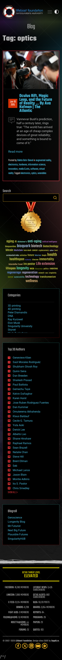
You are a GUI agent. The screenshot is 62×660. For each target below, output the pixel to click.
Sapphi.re (55, 641)
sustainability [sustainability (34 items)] (19, 277)
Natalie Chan (20, 452)
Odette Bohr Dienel (25, 160)
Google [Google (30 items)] (44, 255)
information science (36, 165)
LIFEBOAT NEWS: (40, 587)
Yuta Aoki (18, 425)
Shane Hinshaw (22, 438)
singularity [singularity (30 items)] (52, 273)
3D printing (14, 305)
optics (34, 173)
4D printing (14, 309)
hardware (23, 165)
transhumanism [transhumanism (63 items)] (48, 276)
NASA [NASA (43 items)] (32, 269)
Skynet (12, 329)
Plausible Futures (18, 534)
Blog (31, 26)
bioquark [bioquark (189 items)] (23, 246)
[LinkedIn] (31, 646)
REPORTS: (37, 612)
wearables (42, 173)
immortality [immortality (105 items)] (46, 259)
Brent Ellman (20, 461)
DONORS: (20, 607)
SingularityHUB (16, 538)
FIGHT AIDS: (13, 612)
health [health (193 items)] (52, 254)
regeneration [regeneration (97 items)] (30, 272)
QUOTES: (36, 630)
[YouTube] (38, 646)
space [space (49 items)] (10, 276)
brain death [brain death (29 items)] (27, 250)
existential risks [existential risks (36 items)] (12, 255)
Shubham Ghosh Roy (25, 366)
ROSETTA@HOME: (18, 622)
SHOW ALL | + (13, 492)
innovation (13, 169)
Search (55, 198)
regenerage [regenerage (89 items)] (14, 272)
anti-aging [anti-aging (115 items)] (34, 241)
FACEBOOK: (9, 587)
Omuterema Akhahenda (26, 411)
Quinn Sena (19, 371)
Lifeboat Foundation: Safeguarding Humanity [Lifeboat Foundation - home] (23, 12)
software (34, 169)
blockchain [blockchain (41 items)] (18, 250)
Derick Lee (19, 429)
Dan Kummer (20, 407)
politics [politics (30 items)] (46, 269)
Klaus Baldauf (21, 416)
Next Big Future (17, 530)
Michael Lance (21, 470)
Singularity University (20, 326)
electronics (13, 165)
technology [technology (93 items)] (32, 277)
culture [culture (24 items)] (52, 250)
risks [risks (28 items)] (46, 273)
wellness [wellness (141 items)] (32, 281)
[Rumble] (44, 646)
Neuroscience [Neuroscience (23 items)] (39, 269)
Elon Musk (14, 322)
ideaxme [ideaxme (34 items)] (35, 260)
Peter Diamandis (17, 312)
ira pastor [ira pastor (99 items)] (29, 264)
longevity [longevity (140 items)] (23, 268)
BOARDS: (37, 607)
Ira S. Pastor (20, 483)
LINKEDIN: (10, 595)
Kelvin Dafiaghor (22, 393)
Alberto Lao (19, 434)
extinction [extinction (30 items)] (23, 255)
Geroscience (15, 517)
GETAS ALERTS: (39, 595)
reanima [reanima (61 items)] (54, 268)
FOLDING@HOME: (10, 617)
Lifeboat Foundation (24, 641)
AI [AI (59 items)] (16, 241)
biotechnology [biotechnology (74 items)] (50, 246)
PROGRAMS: (38, 617)
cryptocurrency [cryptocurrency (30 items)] (44, 250)
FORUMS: (22, 630)
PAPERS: (36, 622)
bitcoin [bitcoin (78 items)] (9, 250)
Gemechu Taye (21, 389)
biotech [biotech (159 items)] (36, 246)
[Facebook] (18, 646)
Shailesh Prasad (22, 380)
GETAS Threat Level (31, 575)
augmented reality (43, 160)
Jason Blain (20, 474)
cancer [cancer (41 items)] (35, 250)
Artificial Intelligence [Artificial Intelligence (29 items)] (49, 242)
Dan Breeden (20, 375)
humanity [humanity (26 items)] (28, 260)
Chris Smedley (21, 488)
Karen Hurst (19, 398)
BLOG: (35, 602)
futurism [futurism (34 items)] (38, 255)
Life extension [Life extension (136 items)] (45, 264)
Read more (15, 151)
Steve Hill (18, 456)
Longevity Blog (16, 521)
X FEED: (11, 602)
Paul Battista (20, 384)
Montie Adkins (21, 479)
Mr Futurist (14, 526)
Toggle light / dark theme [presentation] (56, 12)
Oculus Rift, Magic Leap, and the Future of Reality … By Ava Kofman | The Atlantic (35, 103)
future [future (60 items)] (31, 255)
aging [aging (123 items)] (10, 241)
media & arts (24, 169)
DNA (10, 316)
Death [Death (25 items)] (56, 250)
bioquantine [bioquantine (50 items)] (10, 246)
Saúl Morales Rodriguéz (27, 362)
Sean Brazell (20, 447)
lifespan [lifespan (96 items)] (11, 268)
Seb (15, 465)
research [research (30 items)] (41, 273)
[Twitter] (24, 646)
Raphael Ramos (22, 443)
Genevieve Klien (22, 357)
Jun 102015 (13, 103)
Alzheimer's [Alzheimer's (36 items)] (22, 242)
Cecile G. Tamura (23, 420)
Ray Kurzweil (15, 319)
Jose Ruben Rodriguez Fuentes (31, 402)
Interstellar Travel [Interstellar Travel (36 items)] (16, 264)
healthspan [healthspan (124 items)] (16, 259)
